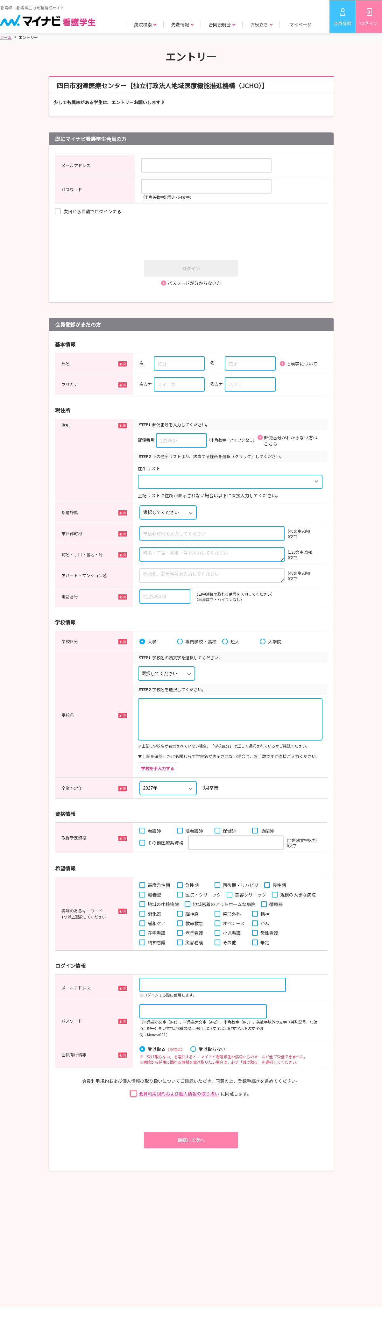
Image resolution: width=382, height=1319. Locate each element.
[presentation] (193, 238)
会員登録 (342, 23)
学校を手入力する (157, 768)
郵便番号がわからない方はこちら (290, 440)
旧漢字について (301, 363)
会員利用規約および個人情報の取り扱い (179, 1093)
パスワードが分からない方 (194, 283)
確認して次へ (191, 1140)
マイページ (300, 24)
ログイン (369, 23)
